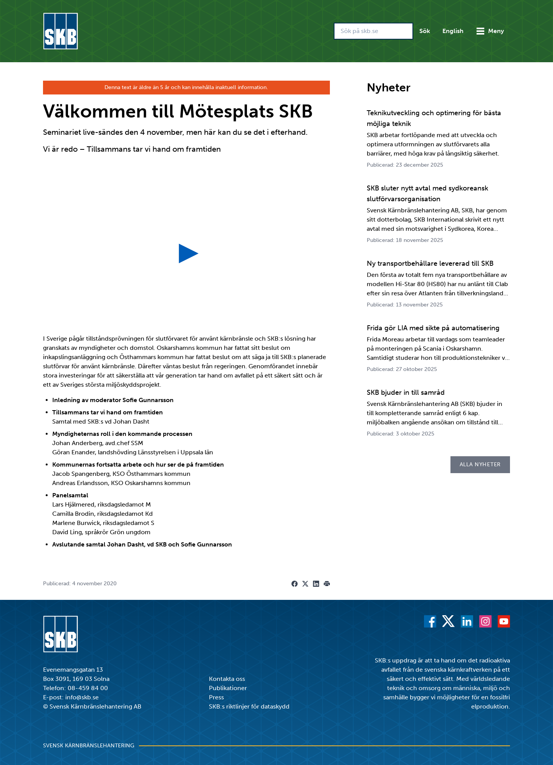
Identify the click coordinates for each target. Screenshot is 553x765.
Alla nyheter (480, 464)
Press (216, 697)
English (453, 31)
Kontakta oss (227, 678)
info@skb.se (82, 697)
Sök (424, 31)
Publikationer (228, 688)
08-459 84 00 (88, 688)
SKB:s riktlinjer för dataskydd (249, 706)
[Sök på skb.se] (373, 31)
